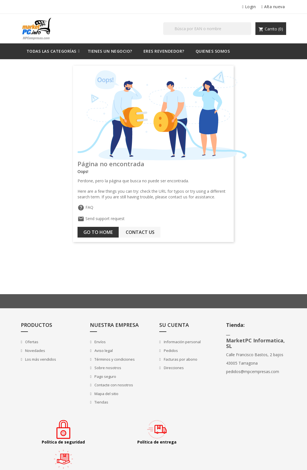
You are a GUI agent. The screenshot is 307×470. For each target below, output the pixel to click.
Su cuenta (172, 325)
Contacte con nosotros (112, 385)
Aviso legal (102, 350)
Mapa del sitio (105, 393)
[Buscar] (207, 28)
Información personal (180, 342)
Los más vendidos (40, 359)
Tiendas (100, 402)
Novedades (35, 350)
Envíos (99, 342)
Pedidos (168, 350)
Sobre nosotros (107, 368)
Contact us (140, 232)
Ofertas (32, 342)
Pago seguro (104, 376)
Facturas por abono (178, 359)
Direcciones (171, 368)
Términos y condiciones (113, 359)
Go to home (98, 232)
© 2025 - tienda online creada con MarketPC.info (62, 459)
